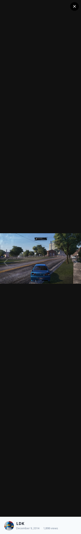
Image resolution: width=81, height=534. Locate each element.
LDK (20, 523)
